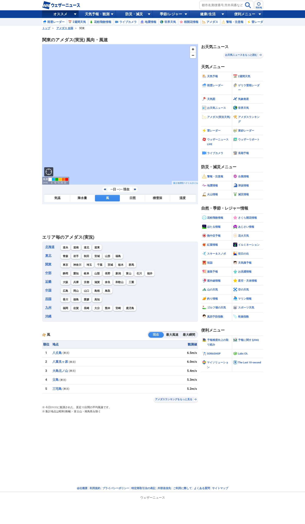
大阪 (65, 282)
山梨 (97, 273)
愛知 (76, 273)
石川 (139, 273)
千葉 (99, 264)
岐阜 (86, 273)
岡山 (76, 290)
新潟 (118, 273)
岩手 (76, 256)
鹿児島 (130, 308)
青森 (65, 256)
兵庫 (76, 282)
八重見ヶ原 (60, 362)
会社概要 (82, 488)
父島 (55, 380)
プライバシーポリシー (115, 488)
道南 (76, 247)
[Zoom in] (193, 49)
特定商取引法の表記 (143, 488)
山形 (107, 256)
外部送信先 (164, 488)
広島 (65, 290)
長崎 (86, 308)
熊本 (107, 308)
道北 (86, 247)
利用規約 (95, 488)
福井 (149, 273)
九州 (48, 307)
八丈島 (57, 353)
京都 (86, 282)
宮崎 (118, 308)
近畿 (48, 281)
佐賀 (76, 308)
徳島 (76, 299)
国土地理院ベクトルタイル (185, 183)
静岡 (65, 273)
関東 (48, 264)
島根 (97, 290)
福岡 (65, 308)
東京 (65, 264)
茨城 (110, 264)
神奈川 (77, 264)
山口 (86, 290)
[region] (120, 114)
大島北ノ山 (60, 371)
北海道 (50, 247)
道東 (97, 247)
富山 (128, 273)
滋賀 (97, 282)
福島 (118, 256)
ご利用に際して (182, 488)
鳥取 (107, 290)
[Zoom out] (193, 55)
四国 (48, 299)
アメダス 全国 (64, 28)
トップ (46, 28)
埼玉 (89, 264)
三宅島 (57, 389)
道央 (65, 247)
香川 (65, 299)
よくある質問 (202, 488)
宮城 (97, 256)
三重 (131, 282)
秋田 (86, 256)
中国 (48, 290)
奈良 (107, 282)
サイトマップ (220, 488)
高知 (97, 299)
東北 (48, 255)
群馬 (131, 264)
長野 (107, 273)
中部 (48, 273)
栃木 (120, 264)
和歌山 (119, 282)
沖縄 (48, 316)
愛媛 (86, 299)
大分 (97, 308)
